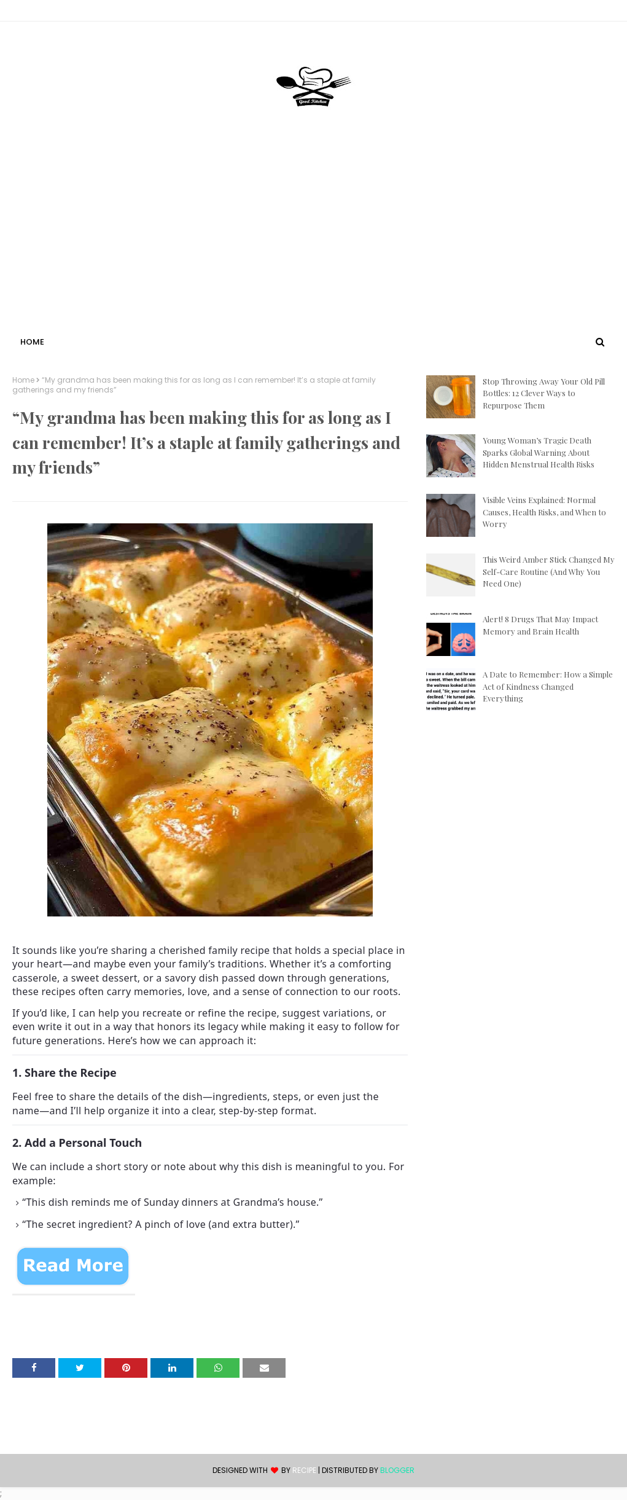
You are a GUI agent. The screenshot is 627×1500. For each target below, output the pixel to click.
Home (23, 380)
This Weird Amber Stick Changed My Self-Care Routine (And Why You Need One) (549, 571)
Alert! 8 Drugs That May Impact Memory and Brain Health (540, 625)
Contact (31, 12)
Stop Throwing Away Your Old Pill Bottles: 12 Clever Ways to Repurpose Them (544, 393)
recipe (304, 1470)
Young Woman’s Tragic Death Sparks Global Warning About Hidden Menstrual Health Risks (538, 452)
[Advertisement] (313, 241)
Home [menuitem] (32, 342)
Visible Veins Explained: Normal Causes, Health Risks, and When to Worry (544, 511)
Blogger (397, 1470)
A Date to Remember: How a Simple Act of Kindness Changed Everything (548, 686)
